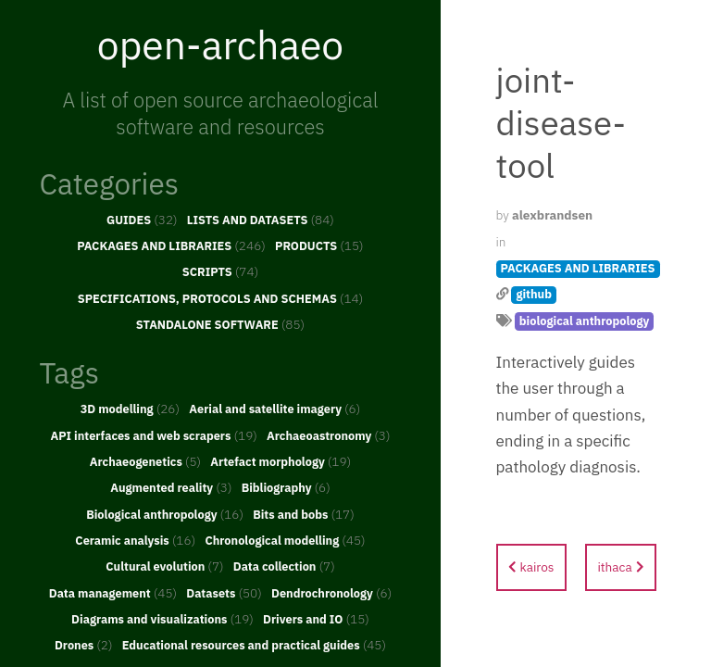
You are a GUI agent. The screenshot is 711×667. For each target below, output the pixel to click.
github (534, 294)
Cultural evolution (164, 566)
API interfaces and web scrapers (153, 435)
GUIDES (142, 219)
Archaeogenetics (145, 461)
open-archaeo (220, 44)
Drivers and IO (316, 618)
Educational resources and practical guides (254, 644)
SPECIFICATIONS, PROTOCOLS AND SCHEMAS (221, 298)
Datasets (224, 593)
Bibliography (286, 487)
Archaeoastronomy (329, 435)
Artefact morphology (280, 461)
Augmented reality (170, 487)
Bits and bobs (304, 514)
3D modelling (130, 408)
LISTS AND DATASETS (260, 219)
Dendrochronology (331, 593)
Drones (84, 644)
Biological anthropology (164, 514)
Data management (113, 593)
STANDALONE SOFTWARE (220, 324)
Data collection (284, 566)
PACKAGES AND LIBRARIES (171, 245)
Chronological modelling (285, 540)
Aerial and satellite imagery (274, 408)
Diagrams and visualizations (162, 618)
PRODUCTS (319, 245)
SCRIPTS (220, 271)
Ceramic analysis (135, 540)
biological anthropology (584, 321)
